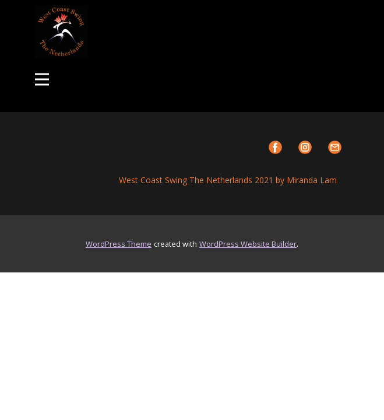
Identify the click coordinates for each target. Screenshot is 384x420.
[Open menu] (42, 79)
